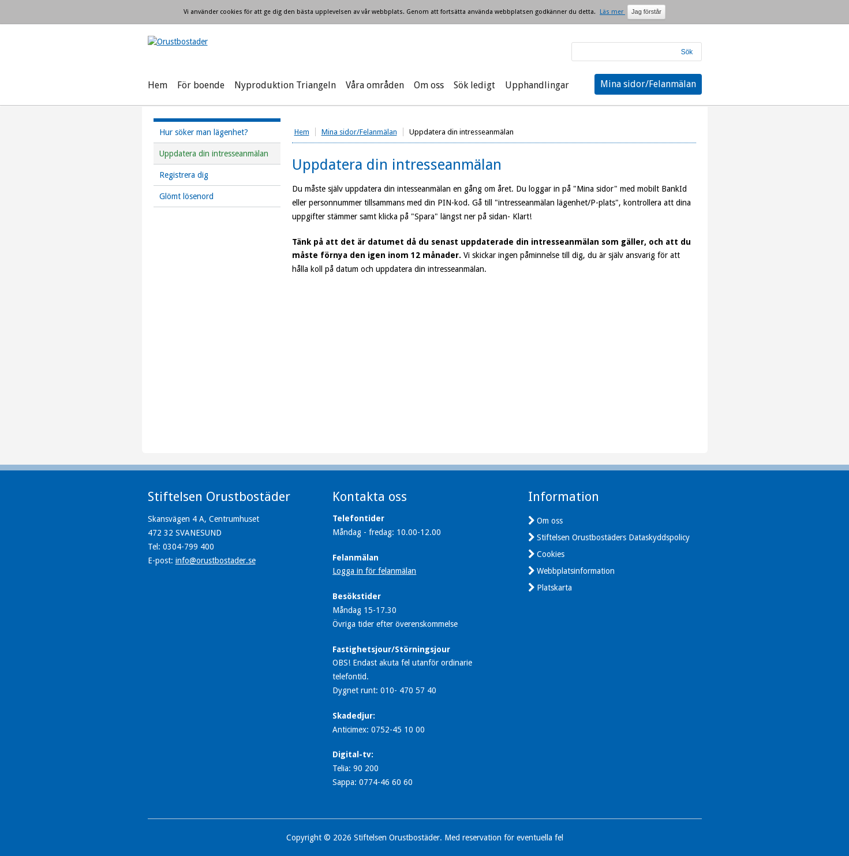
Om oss (429, 85)
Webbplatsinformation (576, 570)
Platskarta (554, 587)
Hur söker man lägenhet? (203, 132)
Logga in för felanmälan (374, 570)
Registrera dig (183, 175)
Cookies (550, 554)
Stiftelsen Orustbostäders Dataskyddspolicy (613, 537)
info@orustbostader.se (215, 560)
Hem (157, 85)
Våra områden (375, 85)
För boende (201, 85)
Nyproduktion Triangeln (285, 85)
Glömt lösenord (186, 196)
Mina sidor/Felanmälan (648, 84)
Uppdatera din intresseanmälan (213, 153)
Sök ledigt (474, 85)
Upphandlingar (537, 85)
